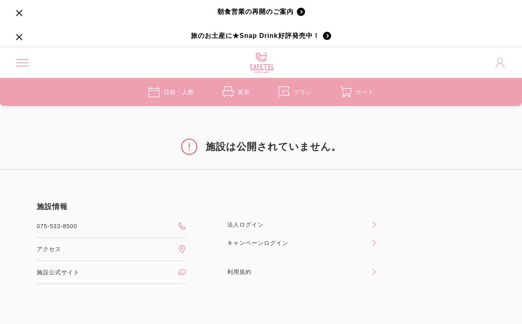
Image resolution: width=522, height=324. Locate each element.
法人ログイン (302, 224)
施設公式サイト (111, 272)
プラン (295, 91)
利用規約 (302, 272)
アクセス (111, 249)
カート (357, 91)
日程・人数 (171, 91)
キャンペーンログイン (302, 243)
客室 (236, 91)
